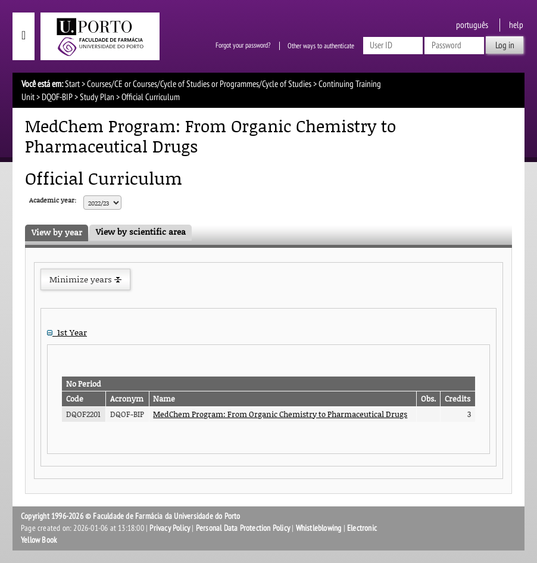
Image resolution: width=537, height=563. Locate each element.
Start (72, 84)
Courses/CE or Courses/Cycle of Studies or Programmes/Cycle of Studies (199, 84)
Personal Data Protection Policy (243, 528)
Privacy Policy (169, 528)
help (516, 25)
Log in (504, 45)
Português (472, 25)
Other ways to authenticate (321, 46)
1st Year (67, 332)
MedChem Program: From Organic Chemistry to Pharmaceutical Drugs (280, 414)
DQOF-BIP (57, 97)
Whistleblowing (319, 528)
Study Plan (97, 97)
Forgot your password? (243, 46)
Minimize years (85, 279)
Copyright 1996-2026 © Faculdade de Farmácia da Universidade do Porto (131, 516)
